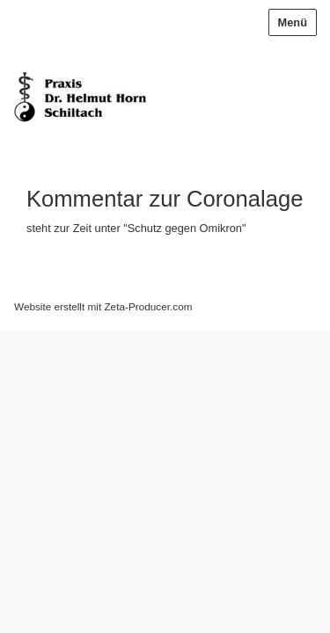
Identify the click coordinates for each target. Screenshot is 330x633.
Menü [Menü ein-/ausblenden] (292, 22)
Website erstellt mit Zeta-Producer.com (103, 306)
